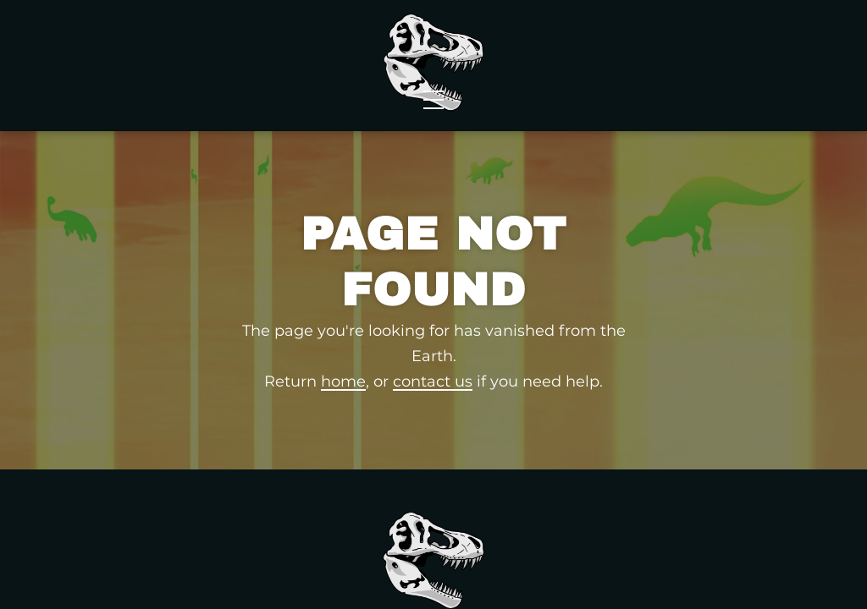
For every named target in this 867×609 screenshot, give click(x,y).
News (292, 66)
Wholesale (176, 66)
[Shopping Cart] (821, 44)
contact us (432, 449)
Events (557, 66)
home (343, 449)
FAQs (752, 44)
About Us (660, 66)
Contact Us (780, 66)
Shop (60, 66)
